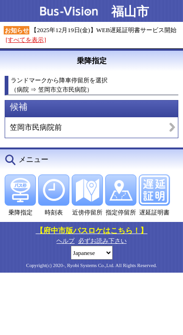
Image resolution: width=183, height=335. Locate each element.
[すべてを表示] (26, 39)
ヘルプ (65, 240)
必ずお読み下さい (102, 240)
